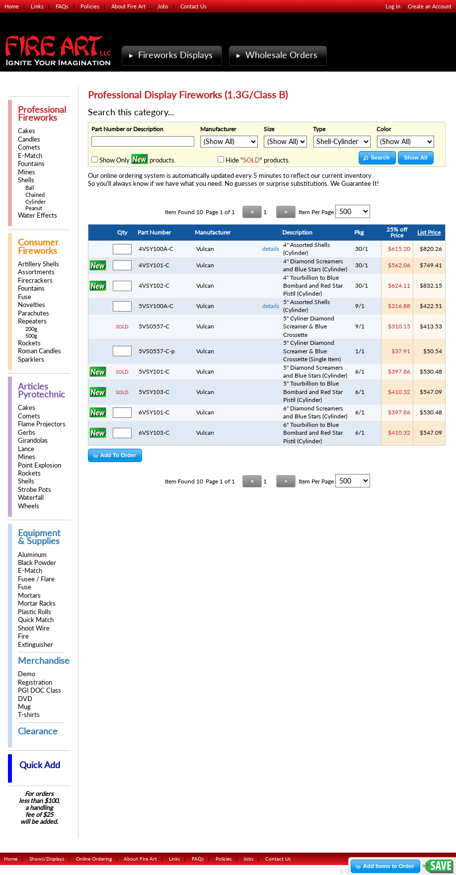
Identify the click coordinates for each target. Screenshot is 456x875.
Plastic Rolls (34, 612)
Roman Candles (39, 351)
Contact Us (193, 6)
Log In (392, 6)
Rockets (29, 343)
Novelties (31, 305)
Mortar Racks (37, 603)
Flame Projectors (42, 424)
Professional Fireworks (42, 113)
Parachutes (33, 313)
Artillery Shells (38, 264)
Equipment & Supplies (39, 537)
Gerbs (26, 432)
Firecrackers (35, 280)
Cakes (26, 131)
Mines (26, 172)
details (270, 248)
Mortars (29, 595)
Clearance (38, 731)
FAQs (62, 6)
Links (37, 6)
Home (11, 6)
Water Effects (37, 215)
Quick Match (36, 620)
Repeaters (32, 321)
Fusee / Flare (36, 579)
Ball (29, 187)
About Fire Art (128, 6)
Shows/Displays (46, 859)
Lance (26, 449)
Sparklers (31, 359)
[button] (377, 157)
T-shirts (29, 714)
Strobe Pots (34, 489)
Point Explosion (39, 465)
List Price (429, 232)
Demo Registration (35, 678)
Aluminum (32, 554)
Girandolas (33, 440)
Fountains (31, 163)
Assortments (36, 272)
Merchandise (44, 660)
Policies (89, 6)
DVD (25, 699)
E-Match (30, 155)
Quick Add (39, 765)
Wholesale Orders (275, 55)
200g (31, 328)
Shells (26, 180)
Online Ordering (94, 859)
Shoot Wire (34, 628)
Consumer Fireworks (38, 246)
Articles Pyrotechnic (41, 390)
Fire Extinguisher (35, 640)
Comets (29, 147)
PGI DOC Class (39, 690)
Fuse (24, 297)
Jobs (162, 6)
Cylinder (35, 201)
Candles (29, 139)
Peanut (33, 208)
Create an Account (430, 6)
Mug (24, 707)
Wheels (28, 506)
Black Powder (37, 562)
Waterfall (31, 497)
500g (31, 335)
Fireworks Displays (170, 55)
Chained (35, 194)
